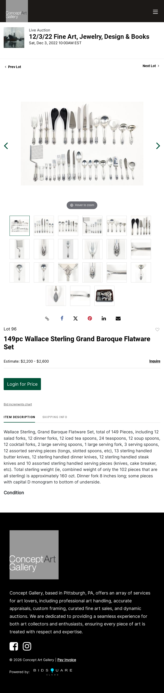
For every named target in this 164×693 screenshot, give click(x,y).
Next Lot (151, 66)
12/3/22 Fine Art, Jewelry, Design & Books (89, 36)
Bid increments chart (18, 404)
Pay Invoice (66, 660)
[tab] (19, 419)
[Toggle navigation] (155, 11)
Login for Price (22, 384)
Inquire (154, 361)
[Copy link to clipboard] (47, 319)
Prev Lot (13, 67)
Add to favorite (157, 329)
